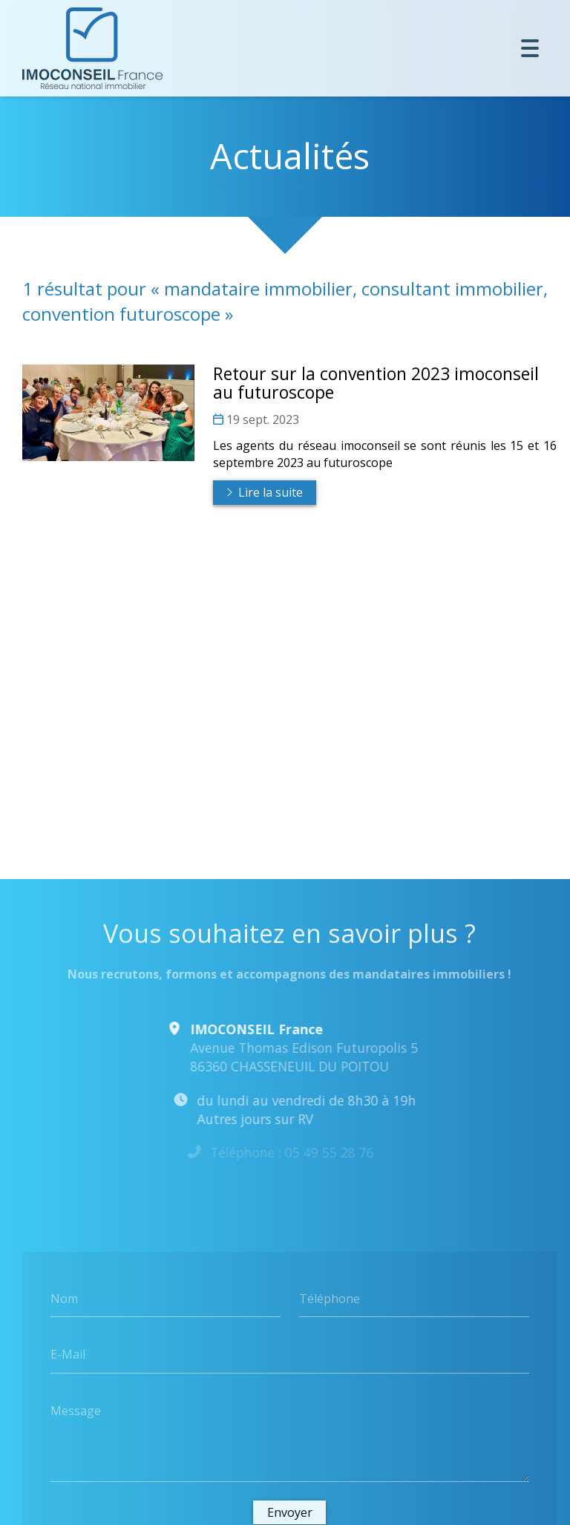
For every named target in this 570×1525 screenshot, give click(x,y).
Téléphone (329, 1298)
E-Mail (67, 1354)
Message (75, 1410)
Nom (64, 1298)
